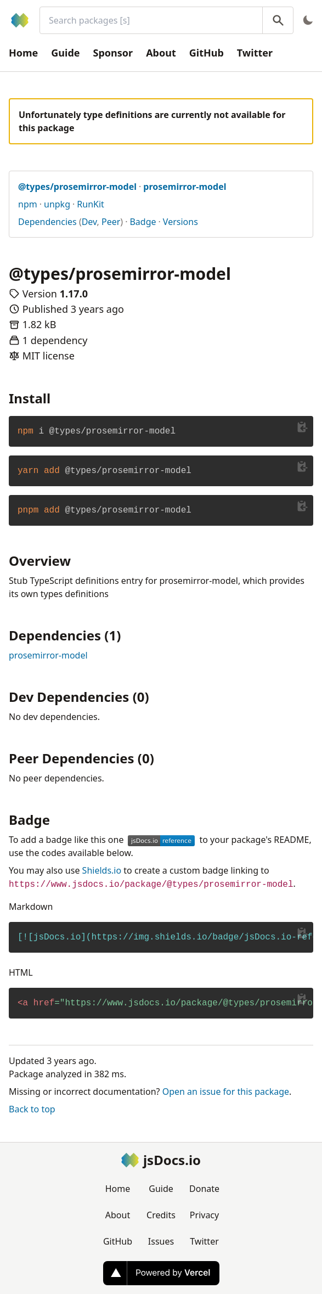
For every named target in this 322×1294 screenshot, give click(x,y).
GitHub (206, 52)
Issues (161, 1241)
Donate (204, 1189)
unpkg (57, 204)
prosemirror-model (48, 655)
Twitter (255, 52)
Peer (110, 222)
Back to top (32, 1109)
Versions (180, 222)
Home (23, 52)
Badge (142, 222)
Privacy (204, 1215)
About (161, 52)
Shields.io (102, 870)
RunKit (90, 204)
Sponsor (113, 52)
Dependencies (47, 222)
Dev (89, 222)
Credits (161, 1215)
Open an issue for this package (225, 1091)
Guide (65, 52)
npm (27, 204)
